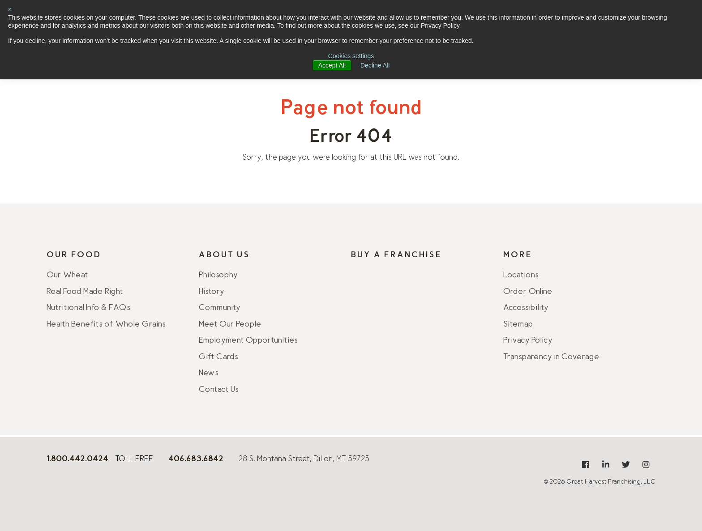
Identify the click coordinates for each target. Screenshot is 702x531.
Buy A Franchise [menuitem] (396, 255)
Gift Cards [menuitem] (218, 357)
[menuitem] (585, 464)
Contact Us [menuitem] (219, 390)
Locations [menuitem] (521, 276)
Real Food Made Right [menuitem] (85, 292)
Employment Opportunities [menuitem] (248, 341)
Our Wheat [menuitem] (67, 276)
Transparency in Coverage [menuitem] (551, 357)
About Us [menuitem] (224, 255)
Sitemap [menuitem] (518, 325)
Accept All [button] (332, 65)
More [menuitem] (517, 255)
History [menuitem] (211, 292)
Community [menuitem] (219, 308)
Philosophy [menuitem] (218, 276)
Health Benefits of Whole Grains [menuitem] (106, 325)
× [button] (10, 9)
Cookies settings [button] (351, 55)
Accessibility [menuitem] (525, 308)
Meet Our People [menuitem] (230, 325)
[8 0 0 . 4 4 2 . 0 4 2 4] (77, 459)
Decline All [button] (375, 65)
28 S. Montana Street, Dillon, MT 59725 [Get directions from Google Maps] (304, 459)
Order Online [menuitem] (527, 292)
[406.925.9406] (195, 459)
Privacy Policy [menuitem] (527, 341)
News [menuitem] (208, 374)
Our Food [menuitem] (74, 255)
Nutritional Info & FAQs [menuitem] (88, 308)
